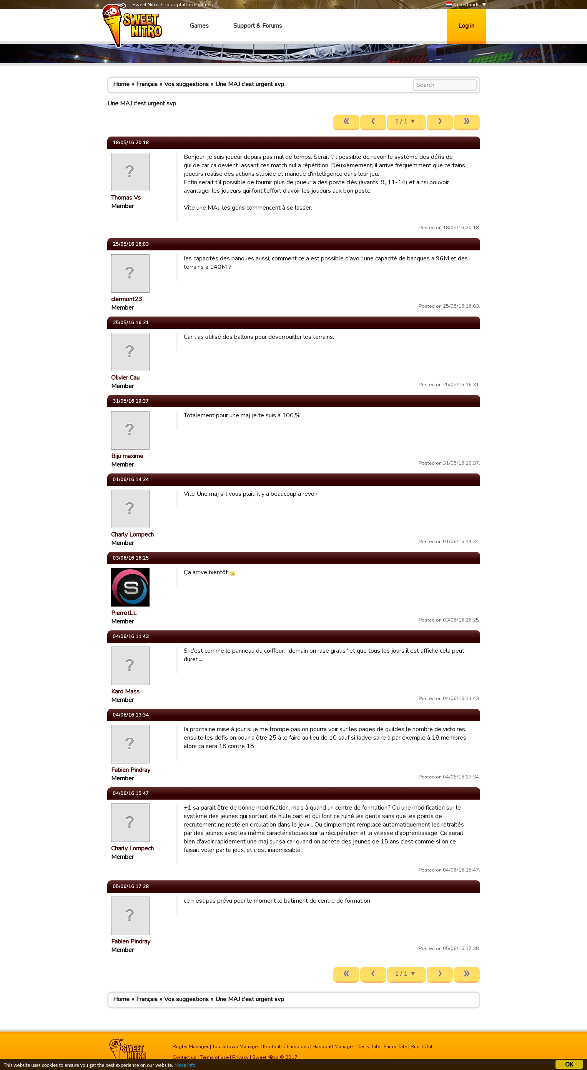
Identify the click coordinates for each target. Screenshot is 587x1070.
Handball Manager (333, 1046)
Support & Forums (257, 26)
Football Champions (286, 1046)
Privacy (240, 1057)
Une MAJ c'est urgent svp (249, 84)
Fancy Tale (395, 1046)
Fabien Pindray (130, 770)
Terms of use (214, 1057)
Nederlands (463, 4)
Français (147, 84)
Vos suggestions (186, 84)
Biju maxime (127, 456)
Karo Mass (125, 691)
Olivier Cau (125, 377)
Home (121, 84)
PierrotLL (123, 613)
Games (199, 26)
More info (185, 1066)
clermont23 (126, 299)
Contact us (184, 1057)
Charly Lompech (132, 534)
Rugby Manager (191, 1046)
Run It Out (421, 1046)
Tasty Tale (369, 1046)
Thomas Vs (126, 197)
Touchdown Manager (235, 1046)
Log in (466, 26)
